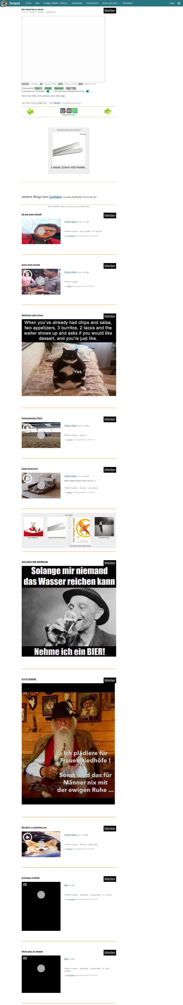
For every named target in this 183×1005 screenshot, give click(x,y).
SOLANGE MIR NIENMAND (35, 562)
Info (45, 103)
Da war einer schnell (32, 214)
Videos (63, 3)
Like (23, 103)
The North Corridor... (104, 537)
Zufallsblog (28, 980)
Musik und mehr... (111, 3)
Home (28, 3)
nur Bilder (26, 996)
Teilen (28, 103)
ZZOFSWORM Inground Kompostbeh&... (57, 955)
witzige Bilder (84, 817)
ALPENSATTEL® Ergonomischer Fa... (81, 955)
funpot (15, 3)
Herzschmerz (92, 3)
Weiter (109, 10)
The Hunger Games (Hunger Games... (81, 546)
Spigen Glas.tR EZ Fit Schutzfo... (33, 955)
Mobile (48, 88)
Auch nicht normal (31, 265)
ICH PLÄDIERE (29, 679)
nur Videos (36, 996)
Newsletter (128, 3)
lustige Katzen (92, 488)
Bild (66, 808)
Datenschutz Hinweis (69, 114)
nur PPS (46, 996)
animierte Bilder (96, 817)
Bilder (55, 3)
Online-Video (70, 222)
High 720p (71, 88)
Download (34, 103)
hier (63, 96)
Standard (59, 88)
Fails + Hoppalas (85, 231)
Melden (40, 103)
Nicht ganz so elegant (32, 874)
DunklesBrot (71, 236)
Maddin (57, 103)
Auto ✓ (38, 88)
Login (172, 3)
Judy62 (69, 440)
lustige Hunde (50, 12)
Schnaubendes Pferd (32, 418)
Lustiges (47, 3)
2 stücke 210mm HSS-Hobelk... (69, 167)
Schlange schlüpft (31, 801)
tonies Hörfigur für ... (33, 537)
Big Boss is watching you (34, 750)
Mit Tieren (41, 12)
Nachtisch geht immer (32, 315)
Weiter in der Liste (107, 980)
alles (37, 3)
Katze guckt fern (30, 469)
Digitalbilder (77, 3)
